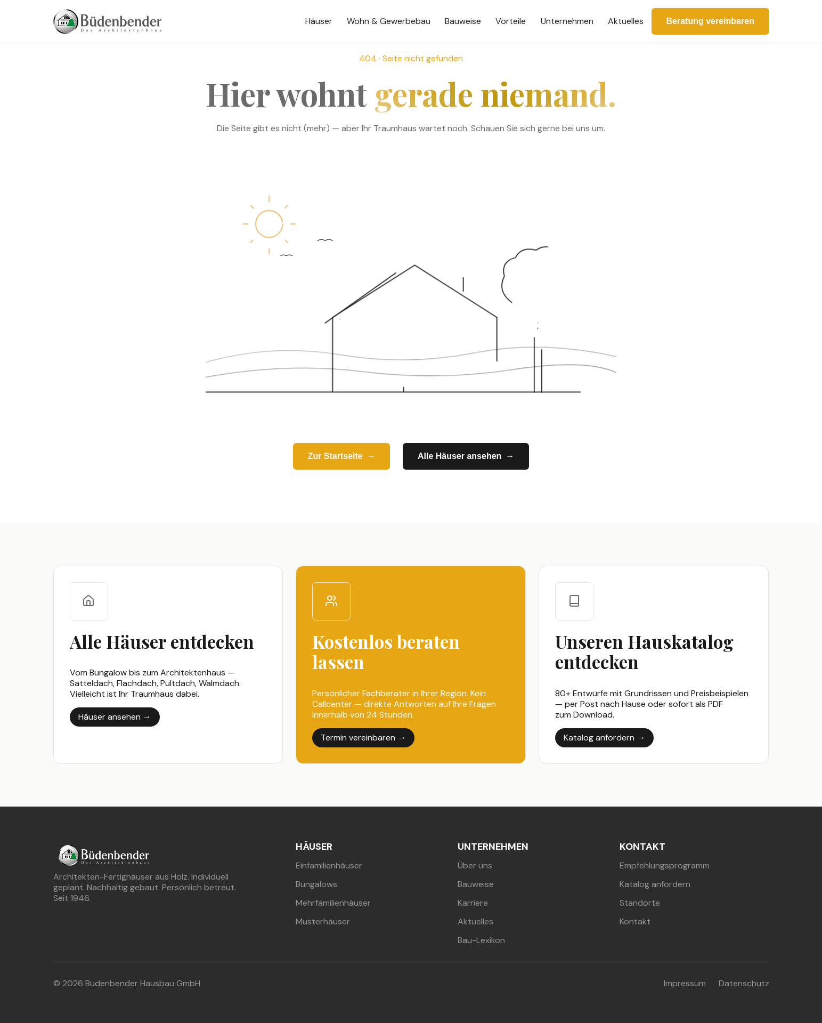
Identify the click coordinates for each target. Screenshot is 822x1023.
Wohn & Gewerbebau (388, 21)
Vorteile (510, 21)
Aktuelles (626, 21)
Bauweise (463, 21)
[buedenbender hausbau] (107, 21)
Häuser (318, 21)
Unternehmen (567, 21)
